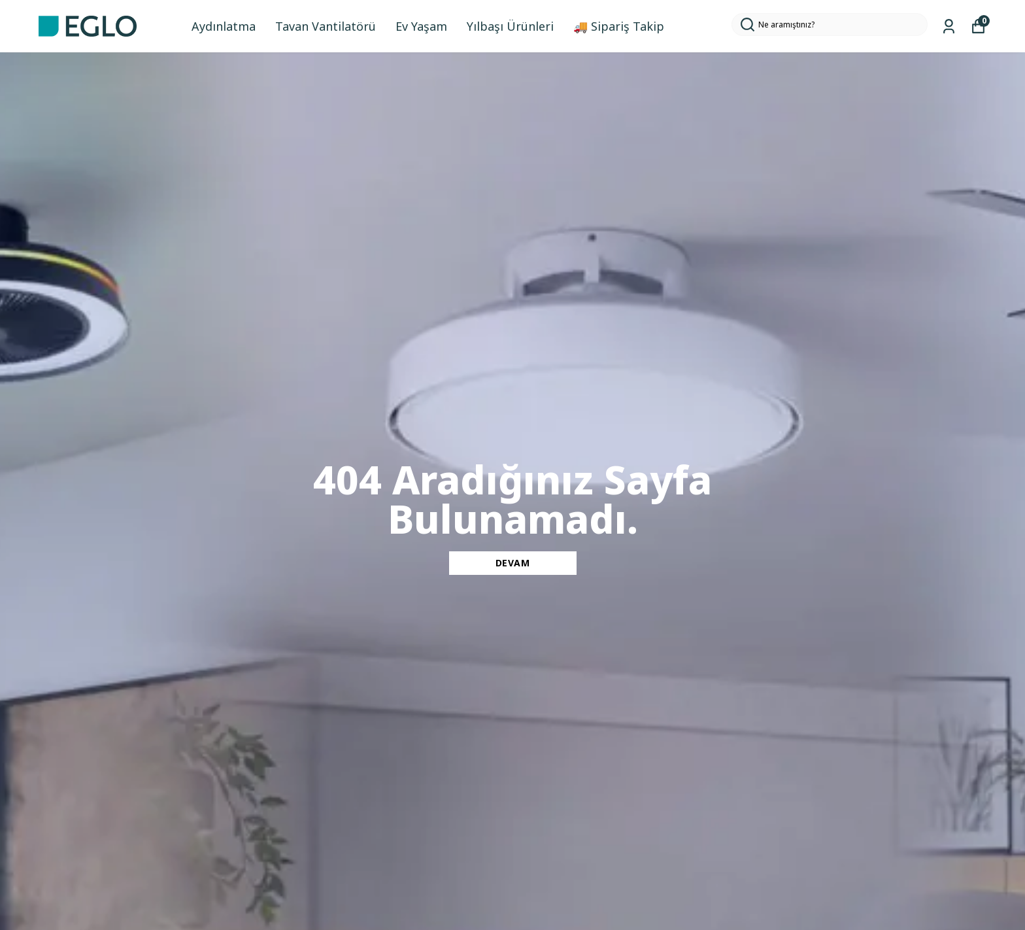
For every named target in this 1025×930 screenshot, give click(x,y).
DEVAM (513, 563)
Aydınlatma (224, 26)
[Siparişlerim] (949, 26)
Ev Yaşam (421, 26)
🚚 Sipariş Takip (618, 26)
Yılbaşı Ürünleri (510, 26)
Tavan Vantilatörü (325, 26)
